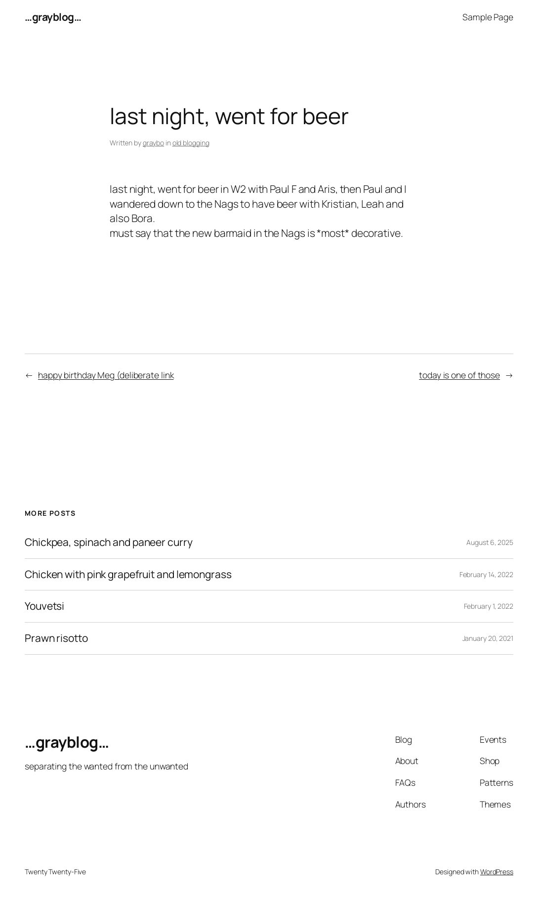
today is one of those (459, 375)
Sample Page (487, 17)
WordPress (496, 871)
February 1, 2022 (488, 606)
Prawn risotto (56, 638)
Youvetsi (44, 606)
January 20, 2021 (487, 638)
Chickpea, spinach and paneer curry (109, 542)
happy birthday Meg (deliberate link (106, 375)
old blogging (190, 142)
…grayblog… (53, 17)
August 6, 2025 (489, 542)
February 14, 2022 (486, 574)
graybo (153, 142)
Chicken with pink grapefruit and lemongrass (128, 575)
